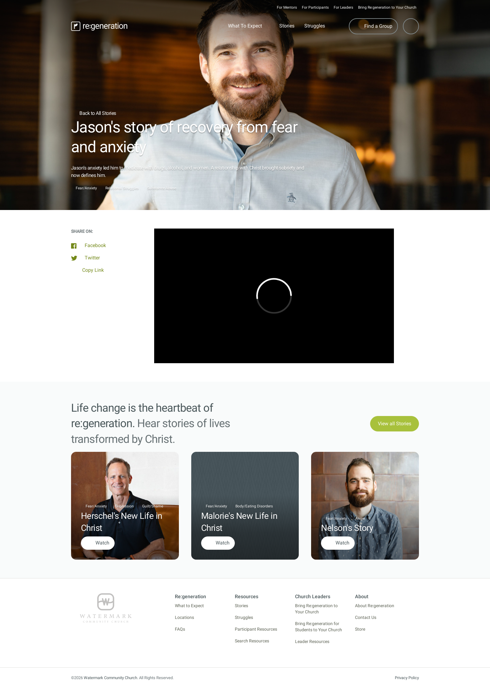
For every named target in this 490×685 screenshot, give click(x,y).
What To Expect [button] (245, 26)
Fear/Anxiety (86, 188)
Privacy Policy (407, 677)
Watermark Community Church (110, 677)
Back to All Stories (93, 113)
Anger (360, 518)
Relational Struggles (122, 188)
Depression (124, 506)
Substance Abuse (161, 188)
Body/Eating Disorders (254, 506)
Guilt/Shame (152, 506)
